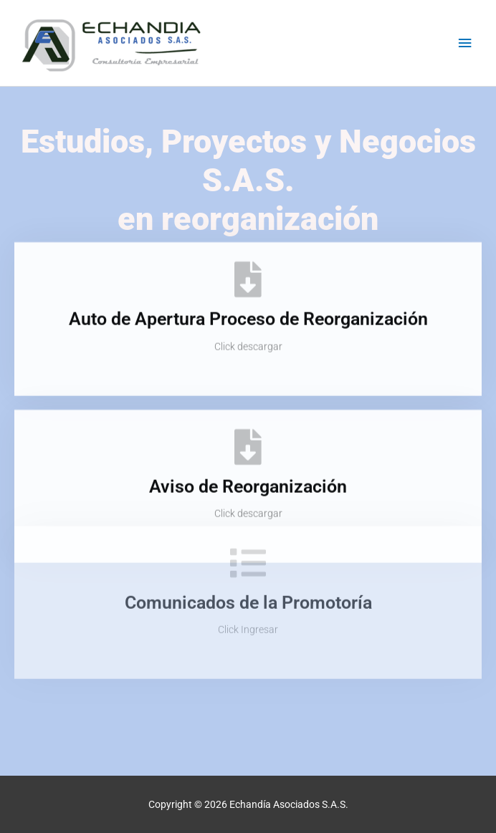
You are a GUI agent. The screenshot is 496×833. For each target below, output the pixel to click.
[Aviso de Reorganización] (248, 438)
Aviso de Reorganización (248, 477)
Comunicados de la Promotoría (248, 574)
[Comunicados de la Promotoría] (248, 534)
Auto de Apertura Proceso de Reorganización (248, 310)
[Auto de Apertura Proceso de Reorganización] (248, 271)
